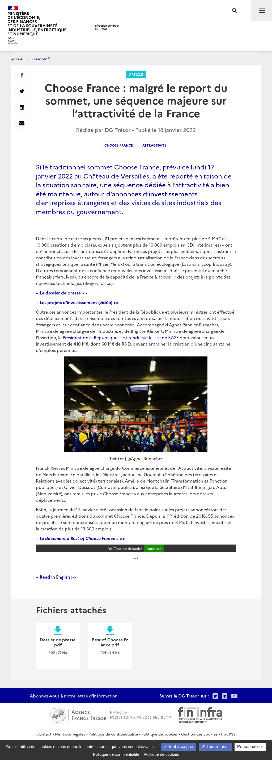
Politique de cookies (159, 734)
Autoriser (154, 548)
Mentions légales (70, 734)
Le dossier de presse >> (63, 293)
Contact (44, 734)
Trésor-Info (41, 58)
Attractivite (154, 145)
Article (136, 74)
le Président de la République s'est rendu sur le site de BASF (118, 337)
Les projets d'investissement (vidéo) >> (79, 302)
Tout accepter (179, 746)
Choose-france (118, 145)
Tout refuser (215, 746)
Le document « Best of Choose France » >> (82, 538)
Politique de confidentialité (113, 734)
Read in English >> (58, 577)
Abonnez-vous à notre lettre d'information (74, 695)
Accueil (17, 58)
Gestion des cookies (199, 734)
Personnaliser (250, 746)
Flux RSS (228, 734)
